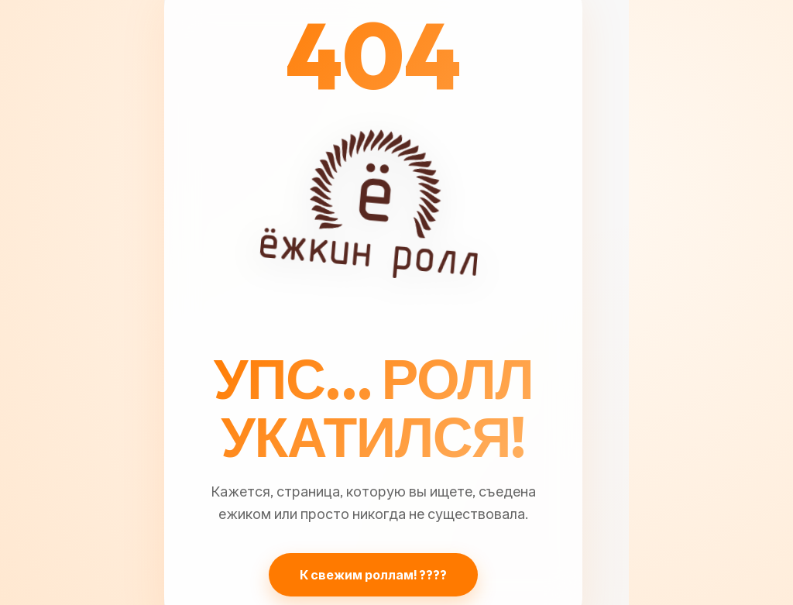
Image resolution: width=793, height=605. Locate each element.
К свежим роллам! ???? (373, 575)
